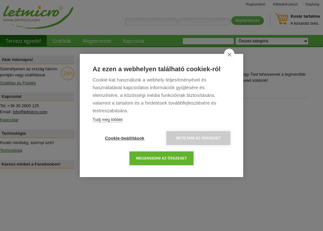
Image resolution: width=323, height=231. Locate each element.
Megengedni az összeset (161, 158)
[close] (229, 54)
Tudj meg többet (107, 119)
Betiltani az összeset (198, 138)
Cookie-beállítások (125, 138)
